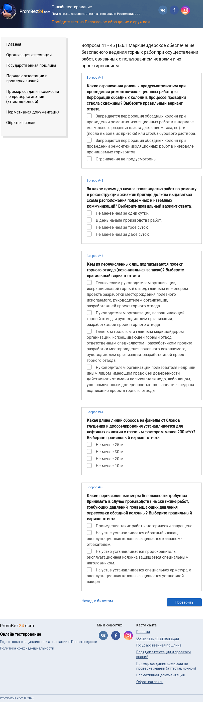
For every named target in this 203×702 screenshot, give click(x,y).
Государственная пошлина (31, 65)
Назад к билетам (97, 601)
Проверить (184, 602)
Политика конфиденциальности (27, 648)
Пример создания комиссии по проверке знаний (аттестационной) (32, 96)
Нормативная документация (32, 112)
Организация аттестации (29, 54)
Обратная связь (20, 122)
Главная (13, 44)
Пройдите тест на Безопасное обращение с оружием (101, 22)
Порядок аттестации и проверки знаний (26, 78)
